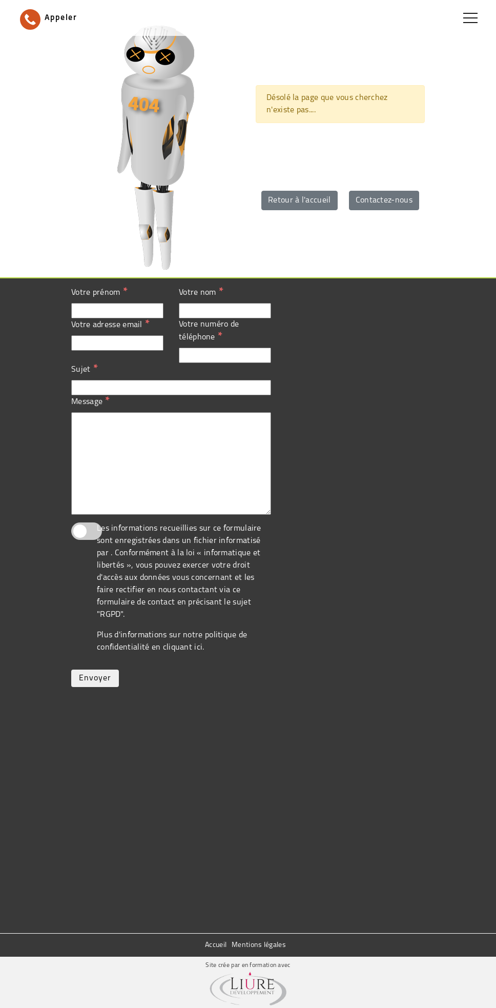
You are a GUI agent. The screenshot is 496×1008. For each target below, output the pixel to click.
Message (90, 401)
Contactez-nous (384, 200)
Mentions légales (259, 945)
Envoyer (95, 678)
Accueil (215, 945)
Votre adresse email (110, 324)
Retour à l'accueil (299, 200)
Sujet (84, 369)
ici (198, 647)
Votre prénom (99, 292)
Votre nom (201, 292)
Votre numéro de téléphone (209, 331)
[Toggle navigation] (470, 18)
